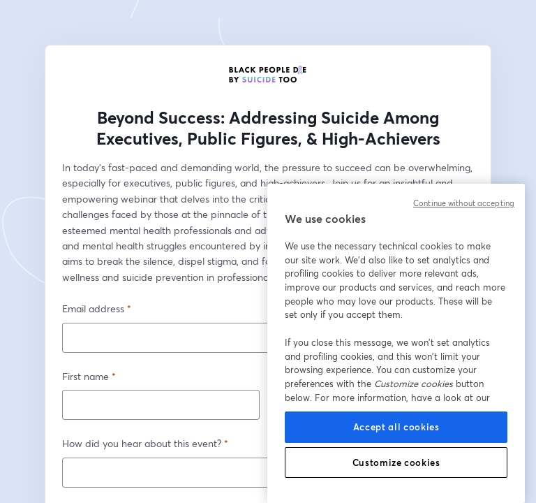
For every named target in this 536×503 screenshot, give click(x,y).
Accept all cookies (396, 427)
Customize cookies (396, 462)
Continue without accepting (463, 203)
